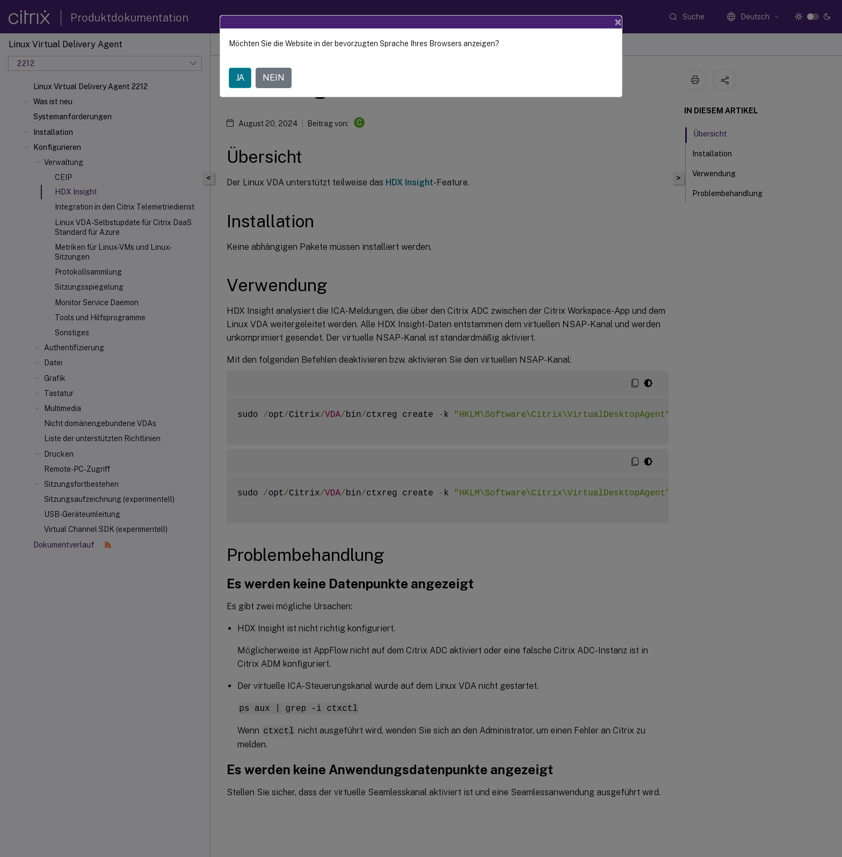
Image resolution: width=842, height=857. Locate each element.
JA (240, 78)
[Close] (618, 22)
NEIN (274, 78)
